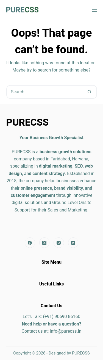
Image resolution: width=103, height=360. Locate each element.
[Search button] (89, 92)
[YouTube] (73, 242)
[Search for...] (45, 92)
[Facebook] (30, 242)
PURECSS (81, 353)
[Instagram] (59, 242)
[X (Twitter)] (44, 242)
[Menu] (94, 9)
